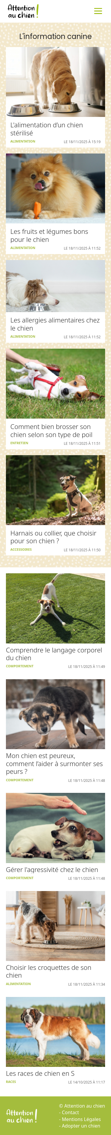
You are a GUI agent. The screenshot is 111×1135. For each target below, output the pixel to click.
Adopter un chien (81, 1126)
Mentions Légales (81, 1119)
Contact (70, 1112)
